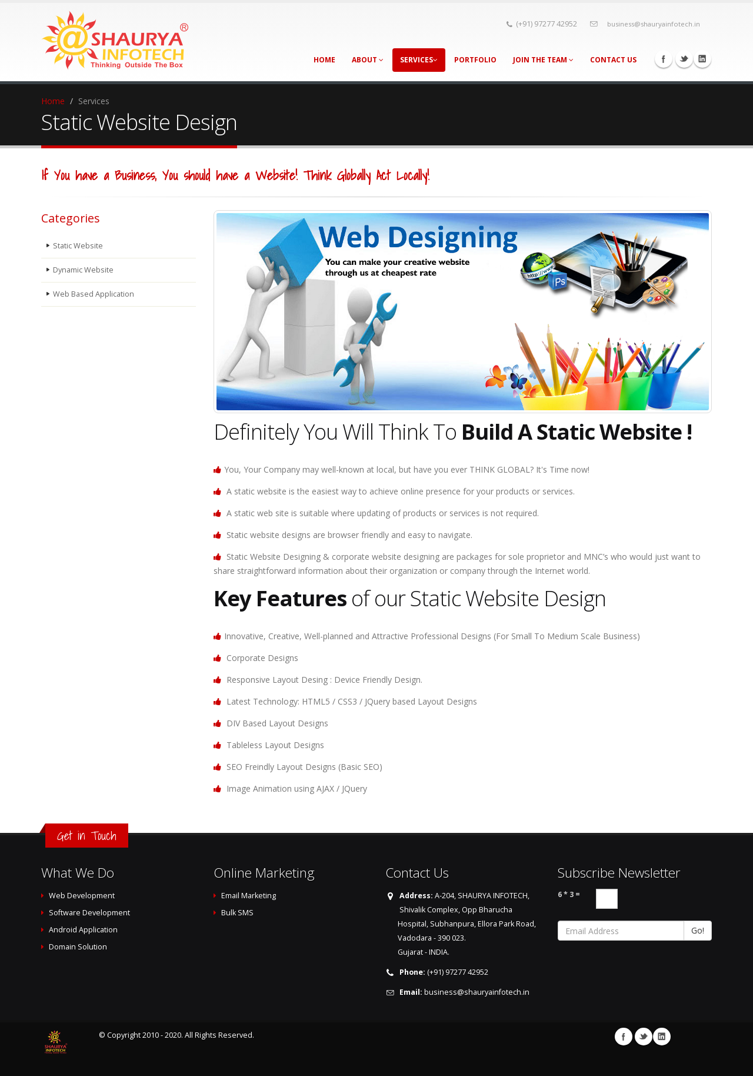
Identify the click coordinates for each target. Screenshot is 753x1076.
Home (324, 60)
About (368, 60)
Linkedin (702, 59)
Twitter (684, 59)
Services (419, 60)
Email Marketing (248, 896)
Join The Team (543, 60)
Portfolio (475, 60)
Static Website (78, 246)
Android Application (83, 930)
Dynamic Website (83, 270)
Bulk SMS (237, 913)
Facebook (663, 59)
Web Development (82, 896)
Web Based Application (93, 294)
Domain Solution (78, 947)
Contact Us (613, 60)
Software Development (89, 913)
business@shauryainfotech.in (653, 23)
